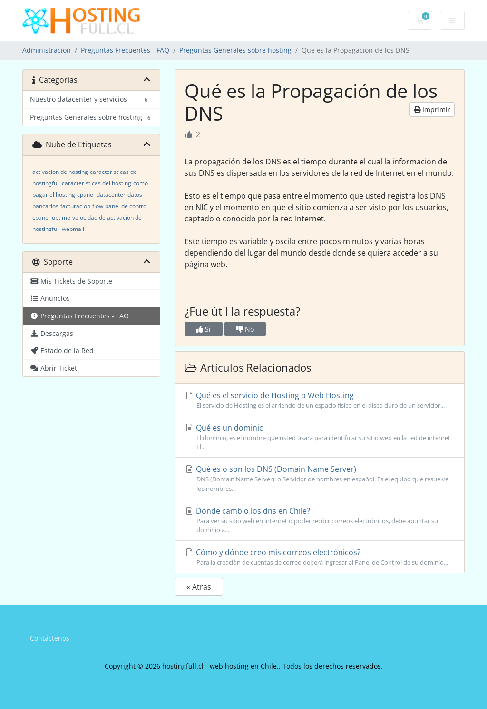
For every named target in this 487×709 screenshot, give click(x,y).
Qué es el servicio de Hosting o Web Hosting (320, 400)
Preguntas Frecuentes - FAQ (125, 50)
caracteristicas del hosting (96, 183)
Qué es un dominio (320, 436)
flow (97, 206)
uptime (61, 217)
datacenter (111, 195)
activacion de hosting (60, 172)
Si (203, 329)
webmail (73, 229)
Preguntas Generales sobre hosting (235, 50)
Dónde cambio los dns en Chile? (320, 520)
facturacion (75, 206)
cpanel (86, 195)
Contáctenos (49, 637)
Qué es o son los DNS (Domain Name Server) (320, 478)
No (245, 329)
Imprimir (432, 109)
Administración (46, 50)
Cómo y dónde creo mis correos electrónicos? (320, 557)
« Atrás (198, 587)
